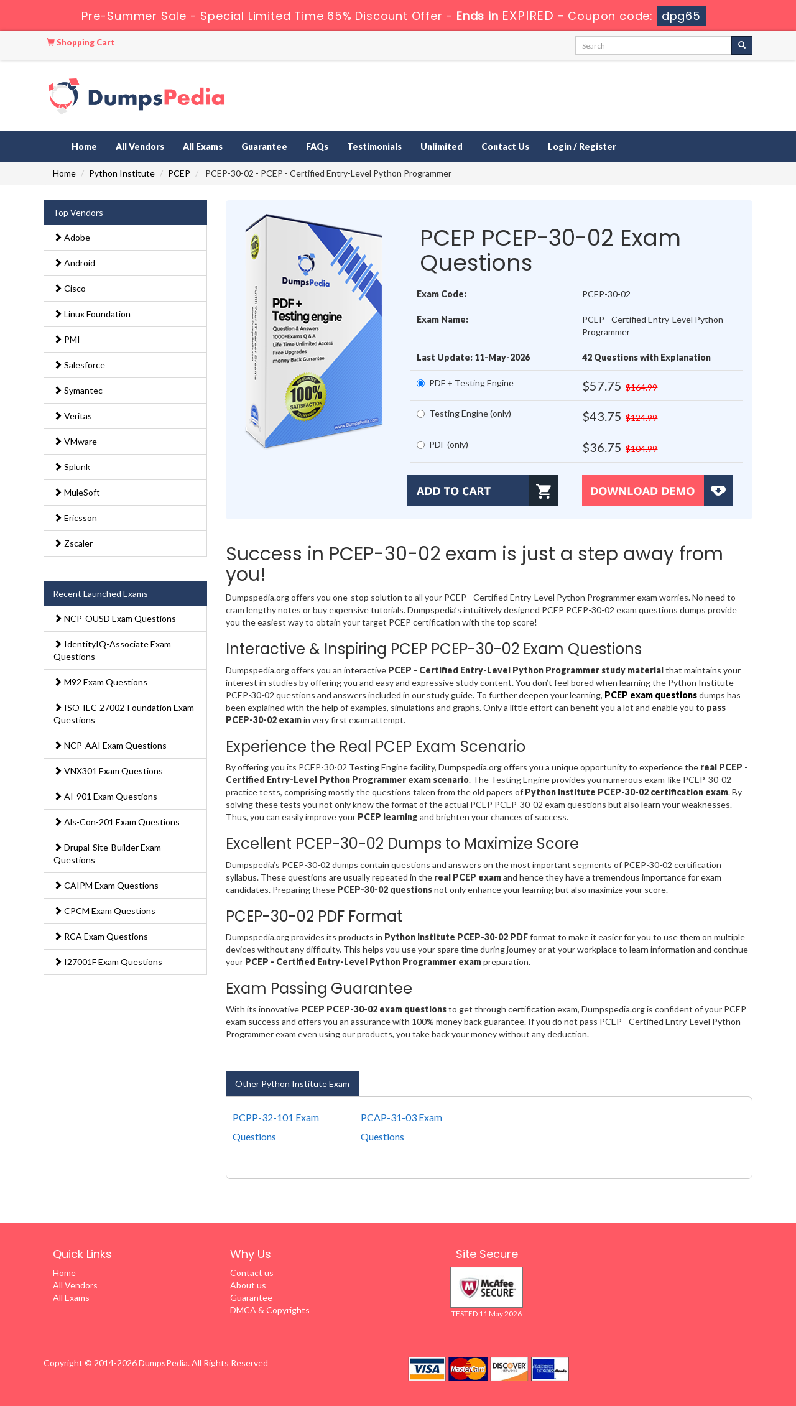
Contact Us (505, 146)
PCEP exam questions (650, 695)
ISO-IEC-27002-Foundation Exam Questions (123, 713)
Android (74, 262)
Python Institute (122, 173)
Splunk (71, 466)
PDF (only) (442, 444)
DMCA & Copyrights (270, 1310)
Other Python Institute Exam (292, 1083)
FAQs (317, 146)
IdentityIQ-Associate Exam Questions (112, 650)
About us (248, 1285)
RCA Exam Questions (100, 936)
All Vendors (140, 146)
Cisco (69, 288)
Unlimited (441, 146)
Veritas (72, 415)
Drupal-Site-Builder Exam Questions (107, 853)
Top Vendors (78, 212)
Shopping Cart (81, 42)
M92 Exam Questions (100, 682)
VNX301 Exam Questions (108, 770)
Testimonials (374, 146)
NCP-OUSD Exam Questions (114, 618)
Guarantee (264, 146)
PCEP (179, 173)
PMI (66, 339)
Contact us (252, 1272)
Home (84, 146)
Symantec (78, 390)
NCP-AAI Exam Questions (110, 745)
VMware (75, 441)
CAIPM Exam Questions (106, 885)
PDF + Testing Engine (465, 382)
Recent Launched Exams (100, 593)
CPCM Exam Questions (104, 910)
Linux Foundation (92, 313)
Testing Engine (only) (464, 413)
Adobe (71, 237)
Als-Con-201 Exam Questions (116, 821)
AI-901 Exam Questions (105, 796)
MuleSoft (76, 492)
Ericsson (75, 517)
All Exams (203, 146)
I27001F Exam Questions (107, 961)
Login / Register (582, 146)
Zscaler (73, 543)
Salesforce (79, 364)
